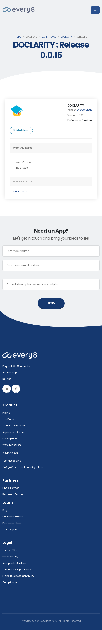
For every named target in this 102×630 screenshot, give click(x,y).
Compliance (9, 582)
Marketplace (49, 36)
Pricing (6, 412)
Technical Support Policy (16, 569)
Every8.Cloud (84, 109)
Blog (5, 510)
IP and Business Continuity (18, 576)
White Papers (10, 529)
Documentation (11, 523)
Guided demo (21, 130)
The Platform (9, 419)
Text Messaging (11, 460)
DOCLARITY (66, 36)
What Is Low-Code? (13, 425)
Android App (9, 372)
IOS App (7, 379)
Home (18, 36)
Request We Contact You (16, 366)
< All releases (18, 191)
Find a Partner (10, 488)
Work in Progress (12, 445)
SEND (51, 303)
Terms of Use (10, 550)
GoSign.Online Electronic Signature (22, 467)
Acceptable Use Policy (15, 563)
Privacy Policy (10, 556)
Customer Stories (12, 516)
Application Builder (13, 432)
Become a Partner (12, 494)
